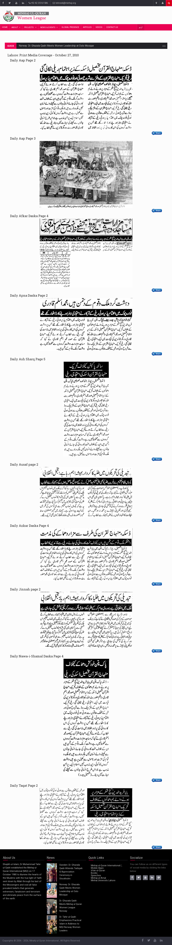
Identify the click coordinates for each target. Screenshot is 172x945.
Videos (99, 27)
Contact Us (112, 27)
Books (94, 873)
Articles (87, 27)
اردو (140, 27)
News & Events (47, 27)
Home (5, 27)
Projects (29, 27)
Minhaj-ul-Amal (98, 878)
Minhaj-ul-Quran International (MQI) (107, 865)
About (14, 27)
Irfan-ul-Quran (98, 870)
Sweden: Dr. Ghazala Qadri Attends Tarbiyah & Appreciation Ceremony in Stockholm (71, 872)
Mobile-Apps (97, 868)
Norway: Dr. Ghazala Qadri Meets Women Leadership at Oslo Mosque (56, 45)
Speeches (96, 875)
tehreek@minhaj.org (64, 3)
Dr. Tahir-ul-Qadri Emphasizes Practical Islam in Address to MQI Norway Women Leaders (70, 924)
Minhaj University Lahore (103, 880)
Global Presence (70, 27)
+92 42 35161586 (38, 3)
